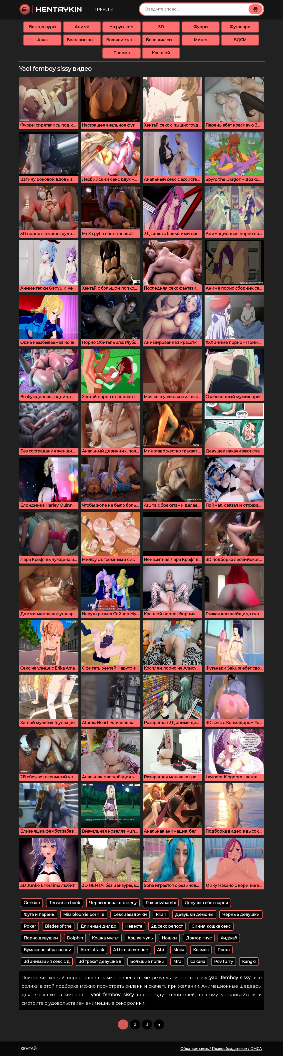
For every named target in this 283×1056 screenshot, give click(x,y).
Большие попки (84, 40)
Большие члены (123, 40)
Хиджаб (229, 938)
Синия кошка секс (211, 926)
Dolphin (75, 938)
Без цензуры (42, 27)
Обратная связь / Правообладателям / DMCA (221, 1048)
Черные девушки (241, 914)
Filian (161, 914)
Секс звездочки (130, 914)
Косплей (161, 53)
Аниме (82, 27)
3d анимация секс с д (47, 961)
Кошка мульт (105, 938)
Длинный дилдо (98, 926)
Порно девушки (41, 938)
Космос (201, 949)
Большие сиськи (163, 40)
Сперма (121, 53)
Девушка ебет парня (206, 902)
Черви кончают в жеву (113, 902)
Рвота (224, 949)
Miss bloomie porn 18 (83, 914)
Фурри (200, 27)
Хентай (28, 1048)
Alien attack (92, 949)
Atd (160, 949)
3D (161, 27)
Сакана (197, 961)
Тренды (104, 9)
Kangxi (249, 961)
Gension (32, 902)
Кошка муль (140, 938)
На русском (121, 27)
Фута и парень (39, 914)
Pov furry (223, 961)
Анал (42, 40)
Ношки (169, 938)
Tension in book (64, 902)
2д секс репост (167, 926)
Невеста (133, 926)
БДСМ (240, 40)
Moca (178, 949)
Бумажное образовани (47, 949)
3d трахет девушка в (100, 961)
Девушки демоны (194, 914)
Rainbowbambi (161, 902)
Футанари (240, 27)
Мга (177, 961)
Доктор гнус (199, 938)
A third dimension (130, 949)
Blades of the (58, 926)
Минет (201, 40)
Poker (30, 926)
